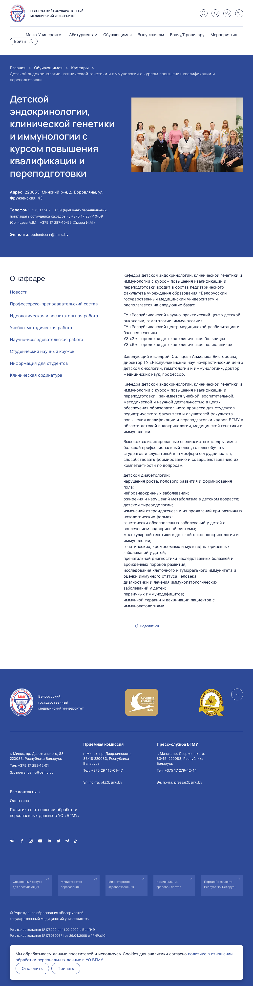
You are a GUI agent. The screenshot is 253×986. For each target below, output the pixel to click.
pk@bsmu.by (111, 782)
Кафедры (80, 67)
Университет (50, 34)
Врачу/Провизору (187, 34)
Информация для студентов (39, 363)
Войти (20, 41)
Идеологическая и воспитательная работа (54, 315)
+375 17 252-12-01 (33, 765)
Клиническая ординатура (36, 375)
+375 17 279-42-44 (181, 770)
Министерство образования (71, 884)
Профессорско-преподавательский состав (54, 303)
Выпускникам (151, 34)
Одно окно (20, 800)
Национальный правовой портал (168, 884)
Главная (17, 67)
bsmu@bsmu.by (40, 772)
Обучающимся (117, 34)
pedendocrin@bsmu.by (49, 234)
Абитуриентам (83, 34)
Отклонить (32, 968)
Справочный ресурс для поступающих (27, 884)
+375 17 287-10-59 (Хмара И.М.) (67, 222)
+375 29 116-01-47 (107, 770)
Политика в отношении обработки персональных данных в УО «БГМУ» (45, 812)
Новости (18, 292)
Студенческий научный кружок (42, 351)
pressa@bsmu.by (188, 782)
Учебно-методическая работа (41, 327)
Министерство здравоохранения (121, 884)
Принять (66, 968)
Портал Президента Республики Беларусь (220, 884)
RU (215, 13)
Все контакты (23, 791)
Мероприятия (224, 34)
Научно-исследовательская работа (46, 339)
